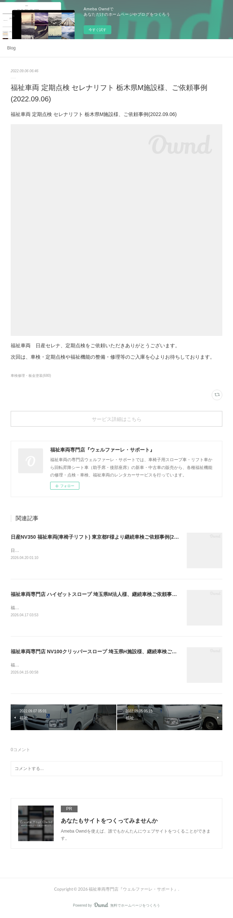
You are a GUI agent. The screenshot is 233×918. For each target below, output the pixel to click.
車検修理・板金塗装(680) (31, 376)
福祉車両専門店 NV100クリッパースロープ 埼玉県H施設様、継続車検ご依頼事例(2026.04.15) (115, 651)
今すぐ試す (97, 30)
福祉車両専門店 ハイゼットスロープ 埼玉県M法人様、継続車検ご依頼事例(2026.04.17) (108, 594)
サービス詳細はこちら (117, 419)
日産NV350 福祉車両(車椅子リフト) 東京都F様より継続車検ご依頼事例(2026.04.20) (104, 537)
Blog (11, 48)
